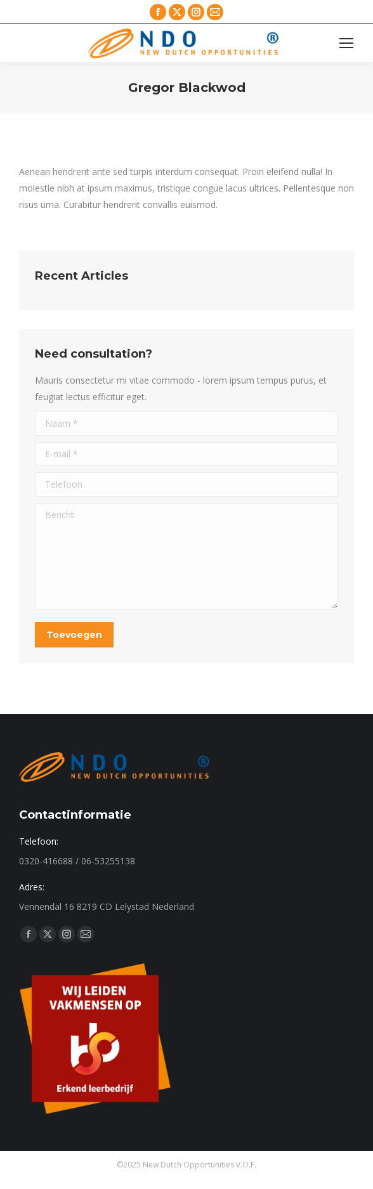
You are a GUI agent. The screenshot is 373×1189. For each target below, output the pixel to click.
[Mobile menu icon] (346, 43)
